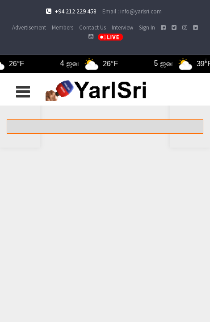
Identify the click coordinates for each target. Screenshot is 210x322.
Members (62, 27)
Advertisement (29, 27)
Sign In (147, 27)
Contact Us (92, 27)
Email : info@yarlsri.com (132, 11)
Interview (122, 27)
